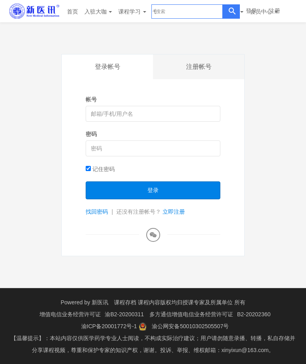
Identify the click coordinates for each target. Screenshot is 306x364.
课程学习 (132, 11)
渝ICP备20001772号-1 (109, 326)
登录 (251, 11)
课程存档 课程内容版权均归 (148, 302)
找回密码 (97, 211)
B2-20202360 (254, 314)
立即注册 (174, 211)
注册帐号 (199, 66)
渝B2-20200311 (124, 314)
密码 (91, 134)
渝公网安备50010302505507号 (190, 326)
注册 (274, 11)
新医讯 (100, 302)
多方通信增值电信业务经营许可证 (191, 314)
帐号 (91, 99)
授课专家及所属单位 (207, 302)
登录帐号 (107, 66)
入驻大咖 (98, 11)
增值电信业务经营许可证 (70, 314)
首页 (72, 11)
